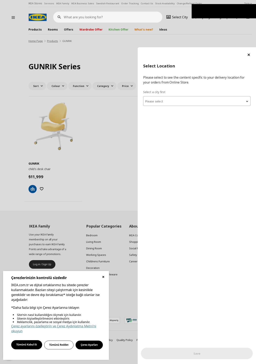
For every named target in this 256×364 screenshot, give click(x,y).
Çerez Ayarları (89, 344)
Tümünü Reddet (59, 344)
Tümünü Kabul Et (26, 344)
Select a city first (175, 45)
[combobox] (207, 54)
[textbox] (207, 54)
